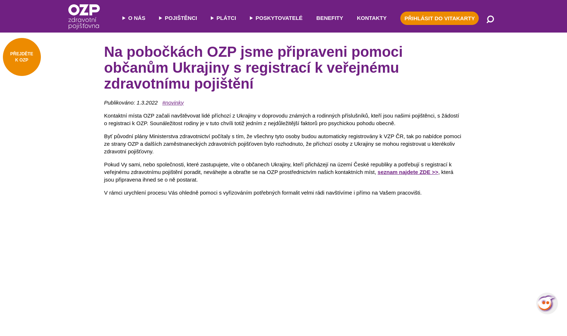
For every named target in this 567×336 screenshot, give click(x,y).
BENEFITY (329, 18)
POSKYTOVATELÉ (279, 18)
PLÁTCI (226, 18)
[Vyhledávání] (490, 20)
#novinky (173, 102)
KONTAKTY (372, 18)
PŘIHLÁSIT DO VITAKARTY (439, 18)
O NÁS (136, 18)
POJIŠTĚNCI (181, 18)
